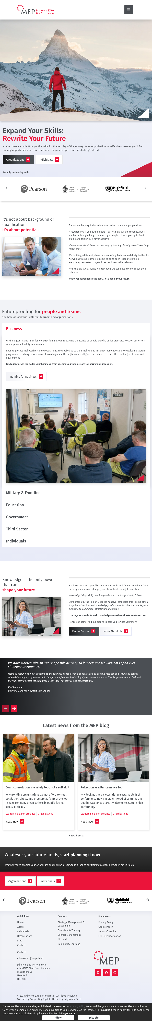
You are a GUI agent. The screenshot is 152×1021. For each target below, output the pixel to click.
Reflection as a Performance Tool (101, 803)
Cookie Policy (105, 943)
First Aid (62, 955)
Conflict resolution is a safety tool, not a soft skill (37, 803)
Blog (19, 956)
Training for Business (23, 380)
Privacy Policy (105, 938)
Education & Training (69, 946)
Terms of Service (107, 947)
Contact (21, 961)
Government (20, 527)
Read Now (12, 837)
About (20, 943)
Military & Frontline (27, 497)
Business (16, 330)
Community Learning (69, 960)
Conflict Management (69, 951)
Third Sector (20, 541)
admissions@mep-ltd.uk (30, 974)
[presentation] (7, 187)
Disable (94, 1017)
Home (20, 938)
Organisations (15, 159)
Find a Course (80, 647)
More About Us (112, 647)
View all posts (76, 851)
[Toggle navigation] (128, 9)
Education (17, 512)
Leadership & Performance (20, 829)
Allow (58, 1017)
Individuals (46, 159)
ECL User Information (109, 952)
